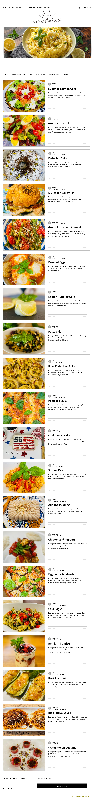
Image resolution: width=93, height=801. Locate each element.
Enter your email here (44, 778)
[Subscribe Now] (62, 786)
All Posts (5, 74)
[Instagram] (79, 8)
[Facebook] (82, 8)
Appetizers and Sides (18, 74)
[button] (88, 75)
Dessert (65, 74)
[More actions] (86, 84)
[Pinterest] (90, 8)
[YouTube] (85, 8)
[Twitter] (87, 8)
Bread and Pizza (54, 74)
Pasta (30, 74)
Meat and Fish (40, 74)
